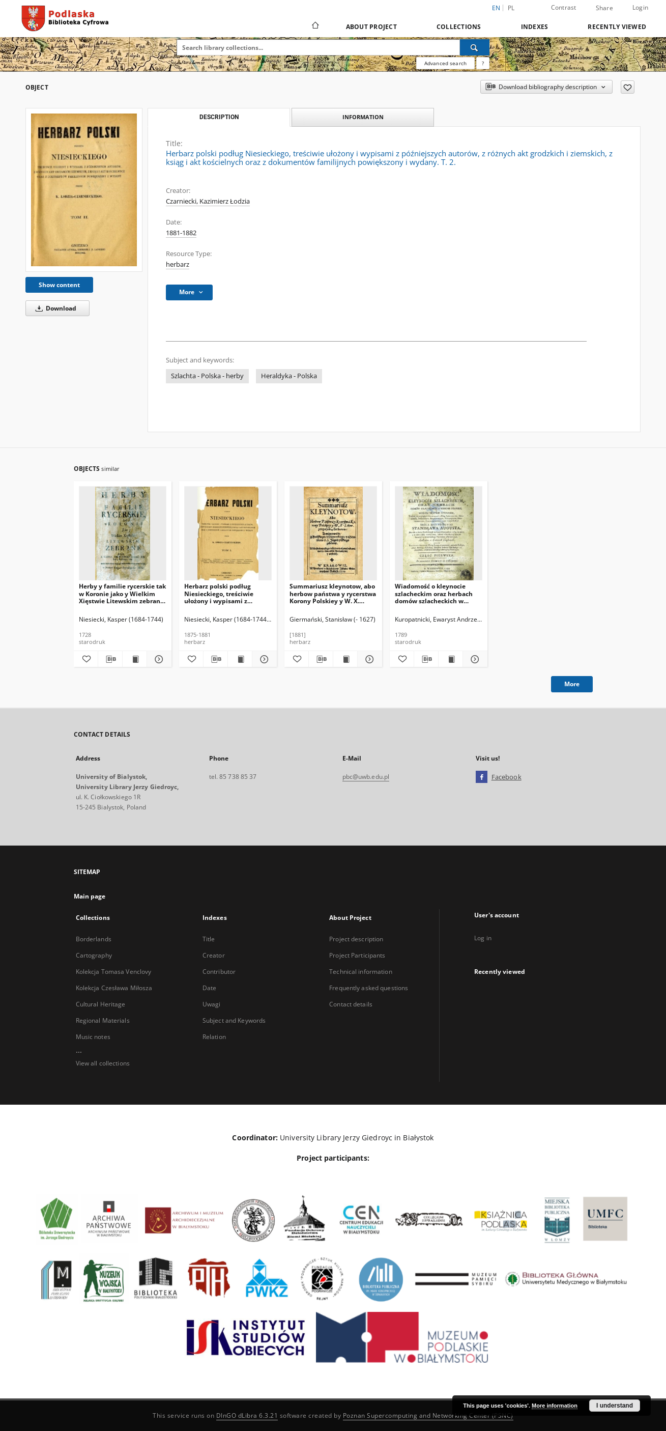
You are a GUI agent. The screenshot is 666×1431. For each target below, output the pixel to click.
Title (208, 939)
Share (604, 8)
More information (554, 1405)
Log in (482, 938)
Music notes (93, 1036)
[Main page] (314, 26)
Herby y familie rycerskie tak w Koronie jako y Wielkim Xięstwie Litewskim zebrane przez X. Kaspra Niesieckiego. (122, 593)
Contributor (219, 971)
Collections (459, 26)
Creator (213, 955)
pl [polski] (511, 8)
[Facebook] (481, 777)
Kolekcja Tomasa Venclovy (114, 971)
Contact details (350, 1004)
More (572, 684)
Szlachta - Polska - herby (207, 376)
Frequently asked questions (368, 988)
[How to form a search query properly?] (482, 63)
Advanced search (445, 63)
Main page (90, 896)
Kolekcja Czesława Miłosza (114, 988)
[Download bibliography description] (110, 659)
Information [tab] (363, 117)
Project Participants (357, 955)
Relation (214, 1036)
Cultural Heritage (101, 1004)
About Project (371, 26)
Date (209, 988)
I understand (614, 1405)
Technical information (360, 971)
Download (54, 308)
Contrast (563, 7)
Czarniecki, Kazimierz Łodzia (208, 201)
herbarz (177, 264)
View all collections (103, 1063)
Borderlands (93, 939)
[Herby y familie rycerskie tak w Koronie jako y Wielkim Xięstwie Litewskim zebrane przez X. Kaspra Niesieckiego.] (122, 534)
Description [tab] (219, 117)
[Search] (474, 47)
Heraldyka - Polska (289, 376)
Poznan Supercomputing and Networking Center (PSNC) (428, 1415)
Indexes (534, 26)
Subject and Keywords (234, 1020)
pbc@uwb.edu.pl (366, 776)
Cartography (94, 955)
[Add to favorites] (627, 87)
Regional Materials (103, 1020)
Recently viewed (617, 26)
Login (640, 7)
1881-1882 (181, 233)
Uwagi (211, 1004)
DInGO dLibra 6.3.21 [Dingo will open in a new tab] (247, 1415)
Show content (59, 284)
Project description (356, 939)
